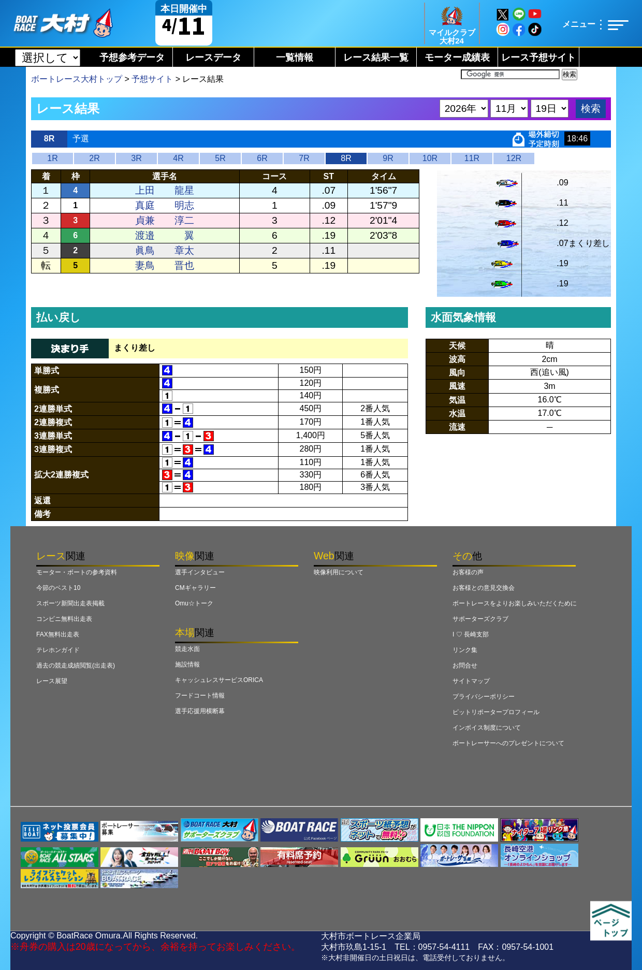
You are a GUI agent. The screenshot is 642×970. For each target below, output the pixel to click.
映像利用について (338, 572)
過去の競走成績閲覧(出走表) (75, 665)
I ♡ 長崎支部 (471, 634)
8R (346, 158)
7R (304, 158)
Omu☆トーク (194, 603)
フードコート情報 (200, 695)
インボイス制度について (487, 727)
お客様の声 (468, 572)
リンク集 (465, 650)
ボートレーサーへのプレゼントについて (508, 743)
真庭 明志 (164, 205)
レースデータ (213, 57)
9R (388, 158)
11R (471, 158)
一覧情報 (294, 57)
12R (513, 158)
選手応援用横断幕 (200, 711)
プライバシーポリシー (484, 696)
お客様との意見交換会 (484, 587)
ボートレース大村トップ (76, 79)
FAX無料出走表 (57, 634)
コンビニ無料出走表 (64, 618)
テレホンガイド (58, 650)
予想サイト (152, 79)
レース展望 (51, 681)
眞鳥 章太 (164, 250)
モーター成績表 (457, 57)
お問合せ (465, 665)
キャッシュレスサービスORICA (219, 680)
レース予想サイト (538, 57)
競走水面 (187, 649)
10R (429, 158)
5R (220, 158)
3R (136, 158)
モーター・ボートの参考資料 (76, 572)
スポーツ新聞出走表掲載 (70, 603)
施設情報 (187, 664)
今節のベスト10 (58, 587)
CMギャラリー (195, 587)
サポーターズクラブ (480, 618)
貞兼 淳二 (164, 220)
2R (94, 158)
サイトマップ (471, 681)
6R (262, 158)
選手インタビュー (200, 572)
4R (178, 158)
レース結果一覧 (375, 57)
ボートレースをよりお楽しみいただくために (515, 603)
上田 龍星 (164, 190)
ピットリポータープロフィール (496, 712)
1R (52, 158)
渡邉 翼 (164, 235)
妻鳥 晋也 (164, 265)
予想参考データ (132, 57)
